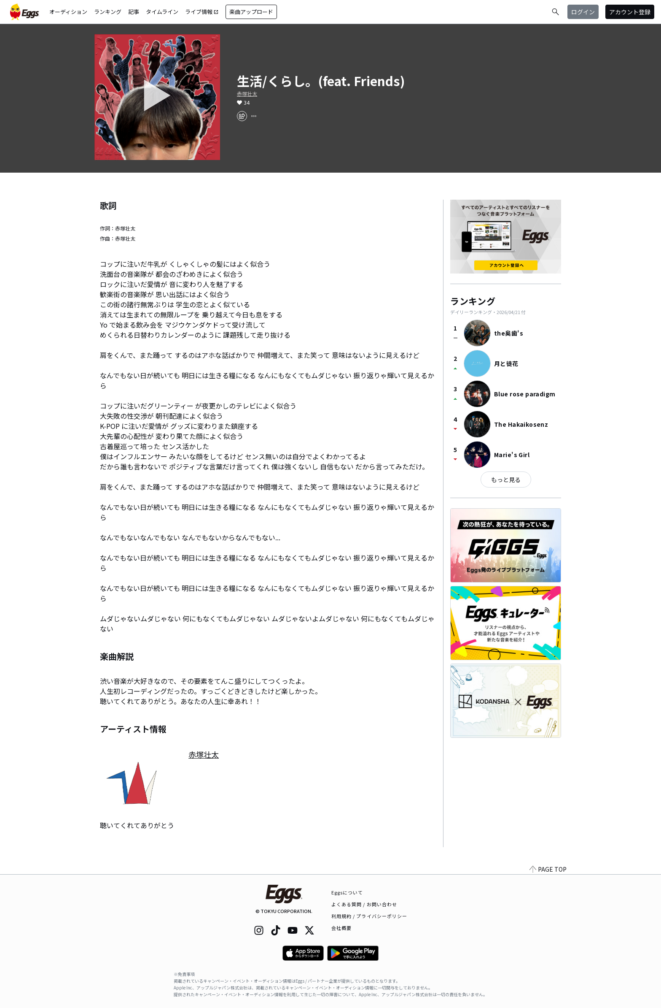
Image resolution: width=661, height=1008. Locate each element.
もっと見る (506, 479)
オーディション (68, 12)
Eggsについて (347, 892)
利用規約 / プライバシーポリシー (369, 916)
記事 (133, 12)
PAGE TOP (548, 869)
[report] (254, 116)
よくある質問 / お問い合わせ (364, 904)
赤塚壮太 (247, 93)
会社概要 (341, 927)
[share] (242, 116)
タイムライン (162, 12)
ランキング (107, 12)
